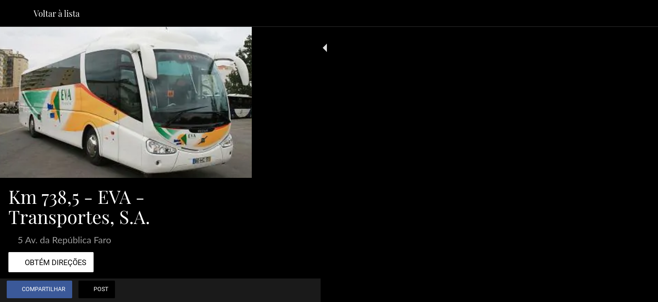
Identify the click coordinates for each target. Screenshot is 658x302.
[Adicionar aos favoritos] (215, 290)
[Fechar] (17, 13)
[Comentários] (235, 290)
